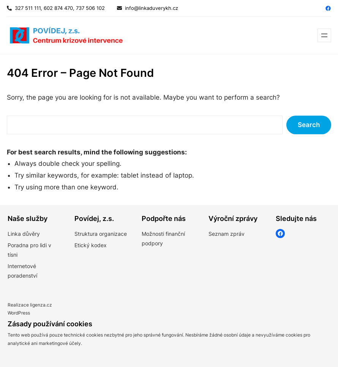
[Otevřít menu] (324, 35)
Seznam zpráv (226, 233)
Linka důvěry (24, 233)
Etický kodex (90, 245)
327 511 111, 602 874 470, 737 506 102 (58, 8)
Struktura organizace (100, 233)
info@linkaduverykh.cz (151, 8)
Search (309, 125)
